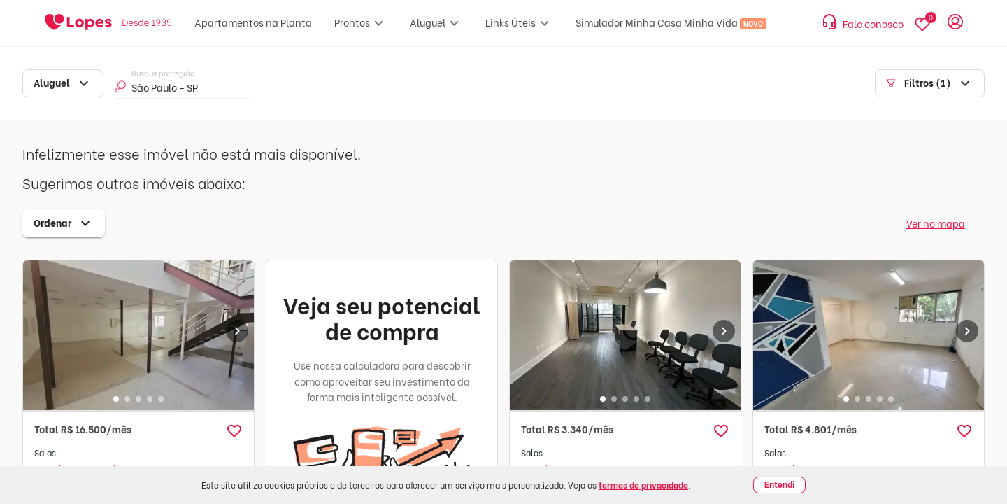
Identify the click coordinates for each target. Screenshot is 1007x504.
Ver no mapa (935, 223)
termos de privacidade (643, 485)
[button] (234, 431)
